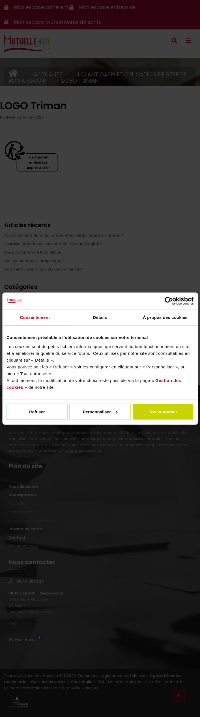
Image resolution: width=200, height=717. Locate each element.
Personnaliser (100, 411)
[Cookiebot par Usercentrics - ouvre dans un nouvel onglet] (168, 301)
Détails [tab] (100, 317)
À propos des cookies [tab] (165, 317)
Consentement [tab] (35, 317)
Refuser (37, 411)
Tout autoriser (163, 411)
